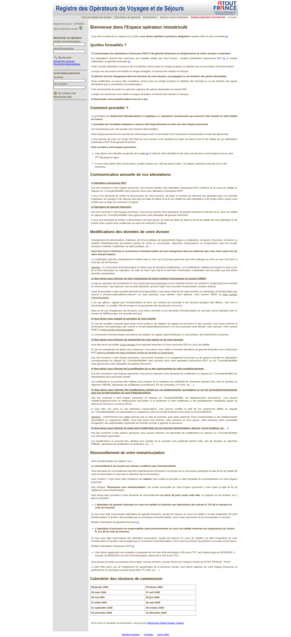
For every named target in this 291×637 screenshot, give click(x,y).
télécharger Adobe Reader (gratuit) (165, 623)
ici (226, 36)
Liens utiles (163, 634)
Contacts (148, 634)
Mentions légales (131, 634)
